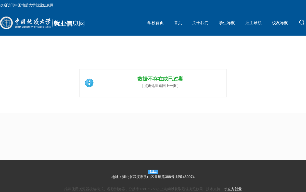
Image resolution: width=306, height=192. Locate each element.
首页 (178, 23)
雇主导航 (253, 23)
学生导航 (227, 23)
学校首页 (155, 23)
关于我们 (200, 23)
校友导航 (280, 23)
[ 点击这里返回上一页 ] (160, 86)
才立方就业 (233, 189)
